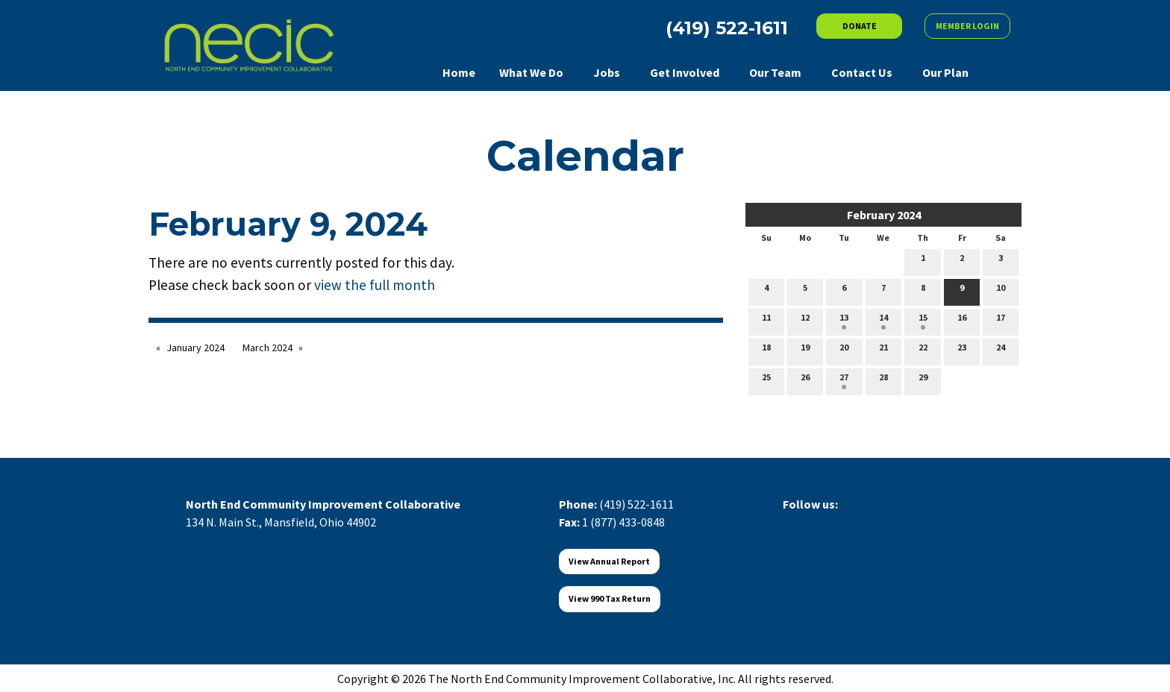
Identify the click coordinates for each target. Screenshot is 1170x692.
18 (766, 350)
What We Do (531, 72)
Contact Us (861, 72)
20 (843, 350)
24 (1000, 350)
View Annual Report (609, 561)
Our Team (775, 72)
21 (883, 350)
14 (883, 321)
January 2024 (195, 347)
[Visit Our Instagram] (866, 521)
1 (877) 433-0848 (623, 522)
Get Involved (684, 72)
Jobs (606, 72)
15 (923, 321)
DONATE (859, 25)
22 (923, 350)
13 (843, 321)
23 (961, 350)
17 (1000, 321)
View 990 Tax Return (610, 598)
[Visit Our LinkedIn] (842, 521)
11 (766, 321)
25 (766, 380)
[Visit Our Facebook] (795, 521)
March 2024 (267, 347)
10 (1000, 291)
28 (883, 380)
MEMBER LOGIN (967, 25)
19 (805, 350)
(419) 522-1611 (636, 504)
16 (961, 321)
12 (805, 321)
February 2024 (884, 214)
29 (923, 380)
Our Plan (945, 72)
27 (843, 380)
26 (805, 380)
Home (458, 72)
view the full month (374, 285)
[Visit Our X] (818, 521)
